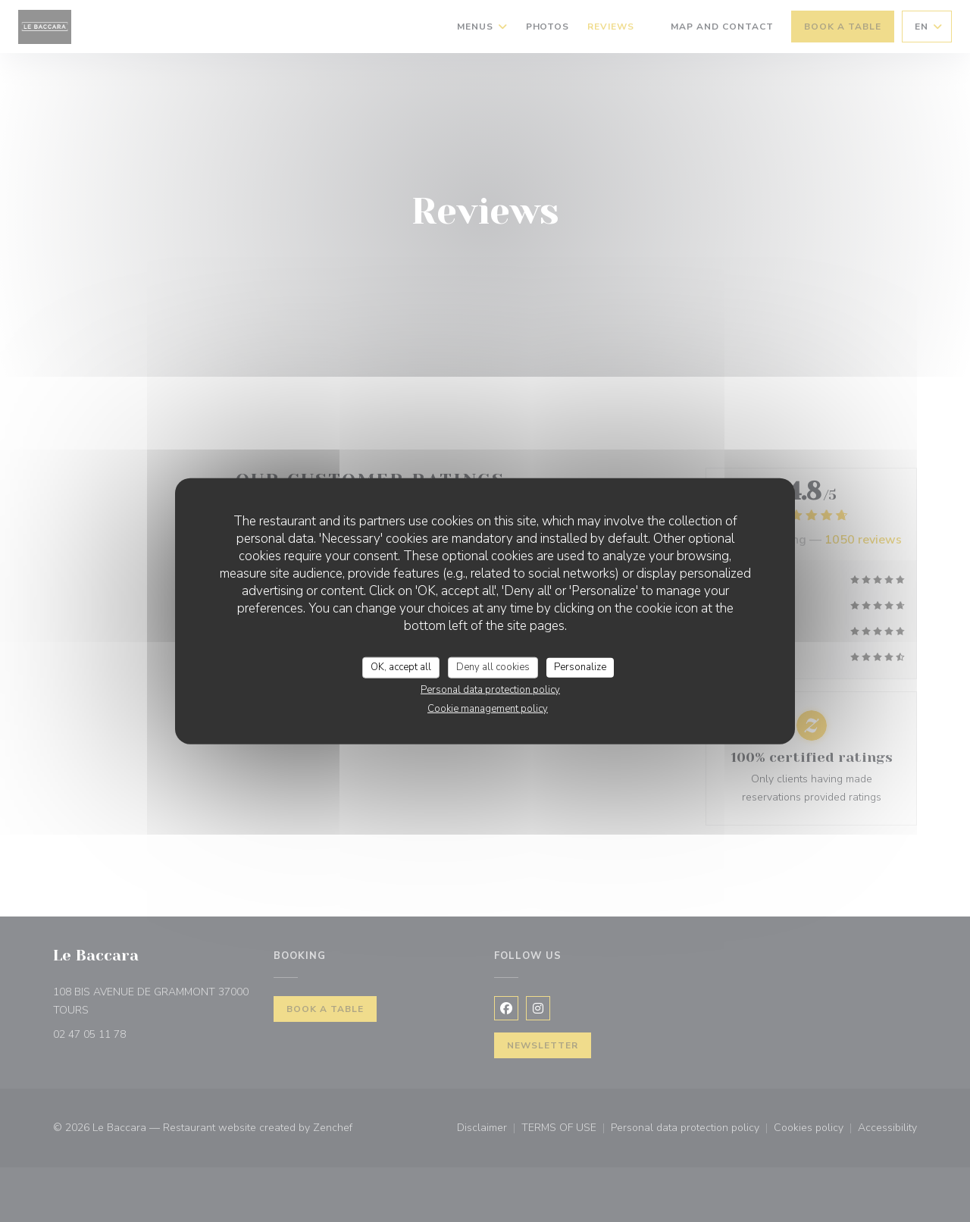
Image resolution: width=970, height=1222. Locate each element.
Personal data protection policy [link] (490, 689)
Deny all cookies (493, 667)
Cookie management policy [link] (487, 708)
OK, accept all (401, 667)
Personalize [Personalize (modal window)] (580, 667)
